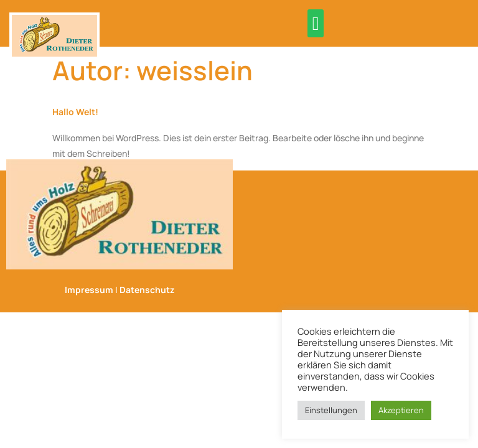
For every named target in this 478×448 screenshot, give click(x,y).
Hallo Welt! (75, 112)
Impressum (89, 290)
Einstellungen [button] (331, 410)
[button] (315, 23)
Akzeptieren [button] (401, 410)
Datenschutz (147, 290)
